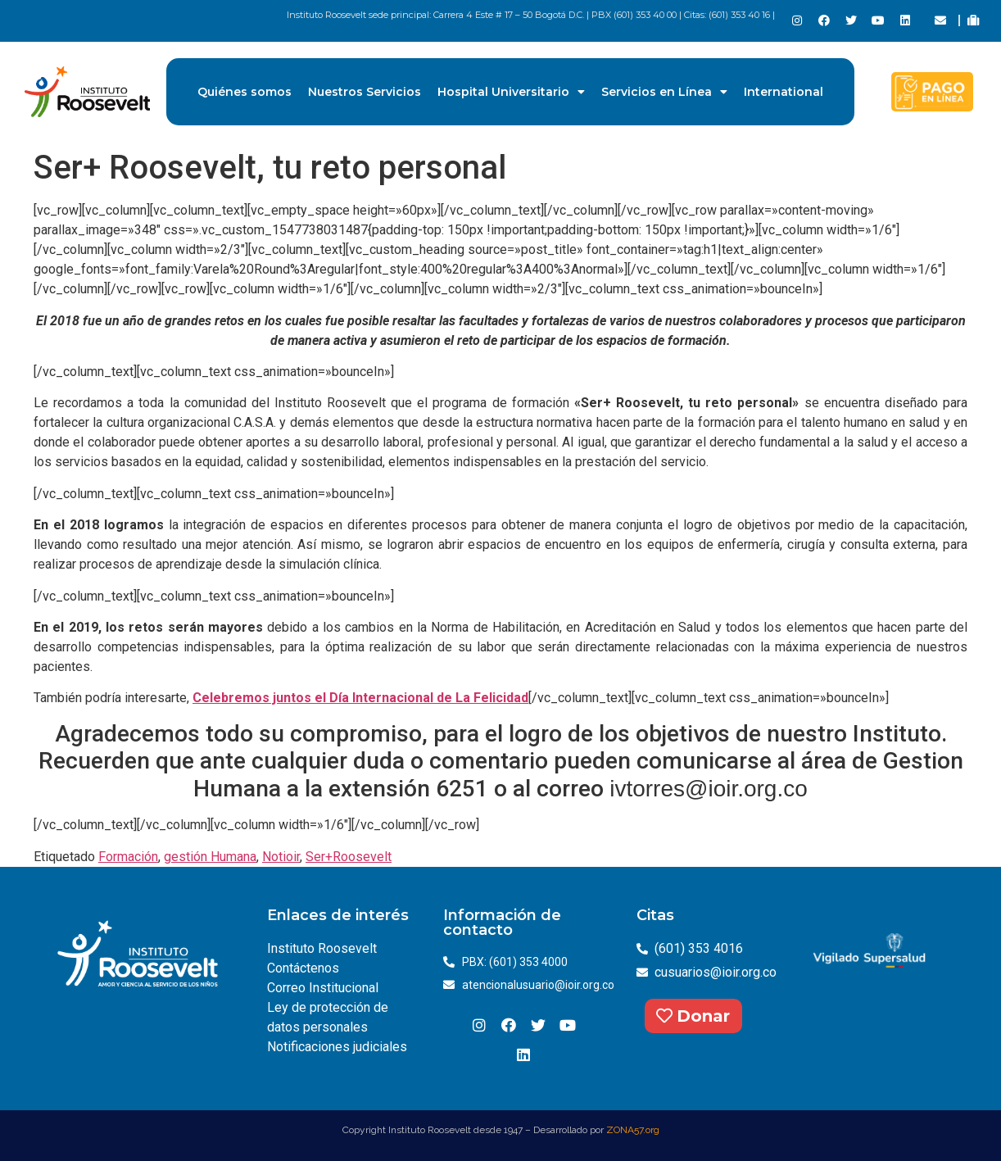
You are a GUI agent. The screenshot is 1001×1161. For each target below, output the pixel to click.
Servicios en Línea (664, 91)
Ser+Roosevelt (349, 856)
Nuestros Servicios (364, 91)
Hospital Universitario (511, 91)
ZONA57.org (632, 1130)
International (783, 91)
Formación (128, 856)
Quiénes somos (244, 91)
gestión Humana (210, 856)
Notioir (281, 856)
